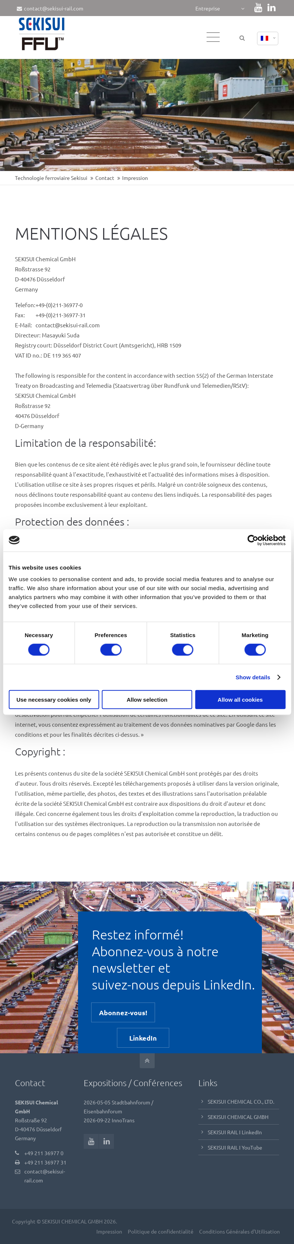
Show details (253, 677)
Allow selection (147, 699)
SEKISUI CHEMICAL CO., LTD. (241, 1101)
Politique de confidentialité (160, 1231)
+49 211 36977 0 (44, 1153)
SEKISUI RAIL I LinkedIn (235, 1132)
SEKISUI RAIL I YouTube (235, 1147)
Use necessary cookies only (53, 699)
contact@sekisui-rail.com (50, 8)
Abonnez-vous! (123, 1012)
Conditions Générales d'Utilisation (238, 1231)
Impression (108, 1231)
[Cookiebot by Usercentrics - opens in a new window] (252, 540)
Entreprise (207, 8)
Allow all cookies (240, 699)
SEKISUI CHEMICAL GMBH (238, 1116)
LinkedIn (143, 1037)
